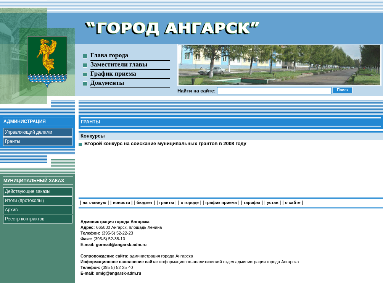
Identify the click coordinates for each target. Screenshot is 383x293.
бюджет (145, 202)
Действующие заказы (27, 191)
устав (272, 202)
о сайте (292, 202)
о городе (190, 202)
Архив (11, 209)
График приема (113, 73)
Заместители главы (118, 64)
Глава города (109, 55)
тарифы (251, 202)
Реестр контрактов (25, 219)
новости (121, 202)
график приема (221, 202)
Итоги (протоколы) (24, 200)
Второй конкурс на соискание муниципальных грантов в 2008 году (165, 143)
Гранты (12, 141)
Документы (107, 82)
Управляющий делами (28, 132)
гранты (166, 202)
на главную (94, 202)
